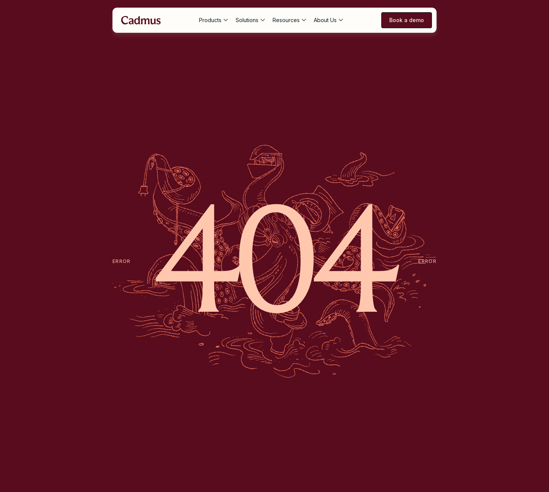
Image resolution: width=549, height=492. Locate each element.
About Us (325, 20)
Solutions (247, 20)
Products (210, 20)
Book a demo (406, 20)
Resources (286, 20)
